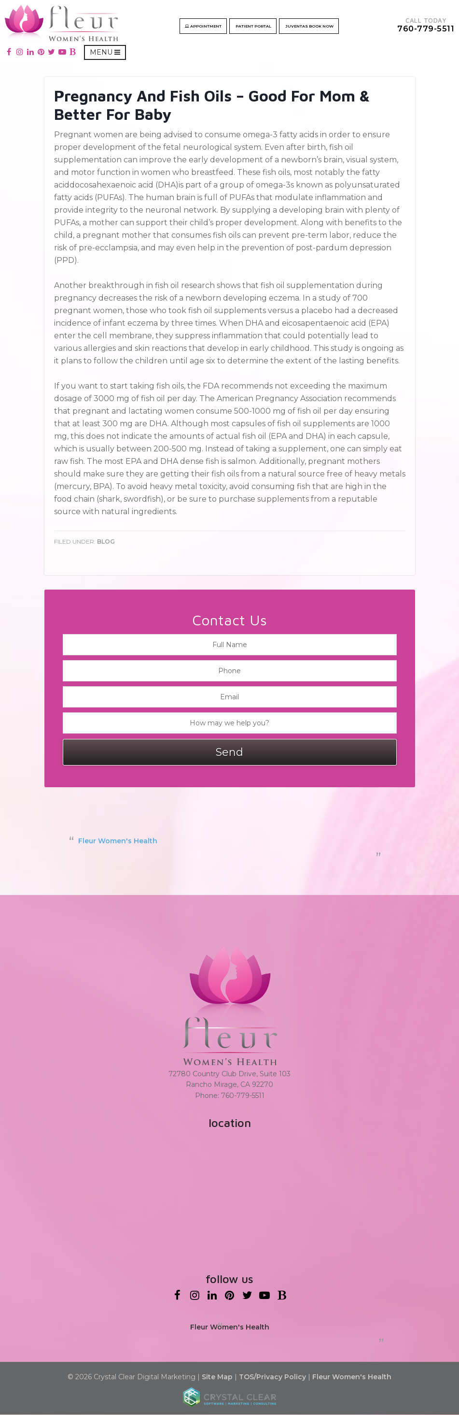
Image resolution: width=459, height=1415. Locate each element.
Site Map (217, 1377)
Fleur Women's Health (117, 841)
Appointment (205, 26)
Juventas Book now (310, 26)
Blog (106, 542)
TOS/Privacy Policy (272, 1377)
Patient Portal (254, 26)
